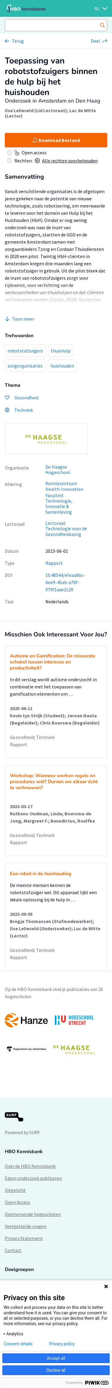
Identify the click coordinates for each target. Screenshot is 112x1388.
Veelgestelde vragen (25, 1226)
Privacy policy (62, 1343)
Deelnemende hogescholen (33, 1214)
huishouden (62, 366)
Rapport (54, 563)
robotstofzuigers (25, 351)
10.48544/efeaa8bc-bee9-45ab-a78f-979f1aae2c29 (65, 582)
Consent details (18, 1343)
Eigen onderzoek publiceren (33, 1178)
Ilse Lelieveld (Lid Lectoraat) (36, 110)
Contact (13, 1250)
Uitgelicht (15, 1190)
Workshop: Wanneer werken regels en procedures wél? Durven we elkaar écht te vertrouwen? (54, 781)
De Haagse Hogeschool (57, 469)
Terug (18, 41)
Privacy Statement (24, 1238)
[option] (46, 439)
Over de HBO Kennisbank (30, 1166)
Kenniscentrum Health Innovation (64, 486)
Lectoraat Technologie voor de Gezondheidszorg (66, 528)
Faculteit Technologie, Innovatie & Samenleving (58, 504)
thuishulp (60, 351)
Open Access (17, 1202)
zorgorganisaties (25, 366)
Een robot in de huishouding (40, 873)
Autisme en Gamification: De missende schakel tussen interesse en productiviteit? (52, 662)
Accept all (56, 1358)
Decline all (56, 1370)
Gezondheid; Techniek (32, 737)
